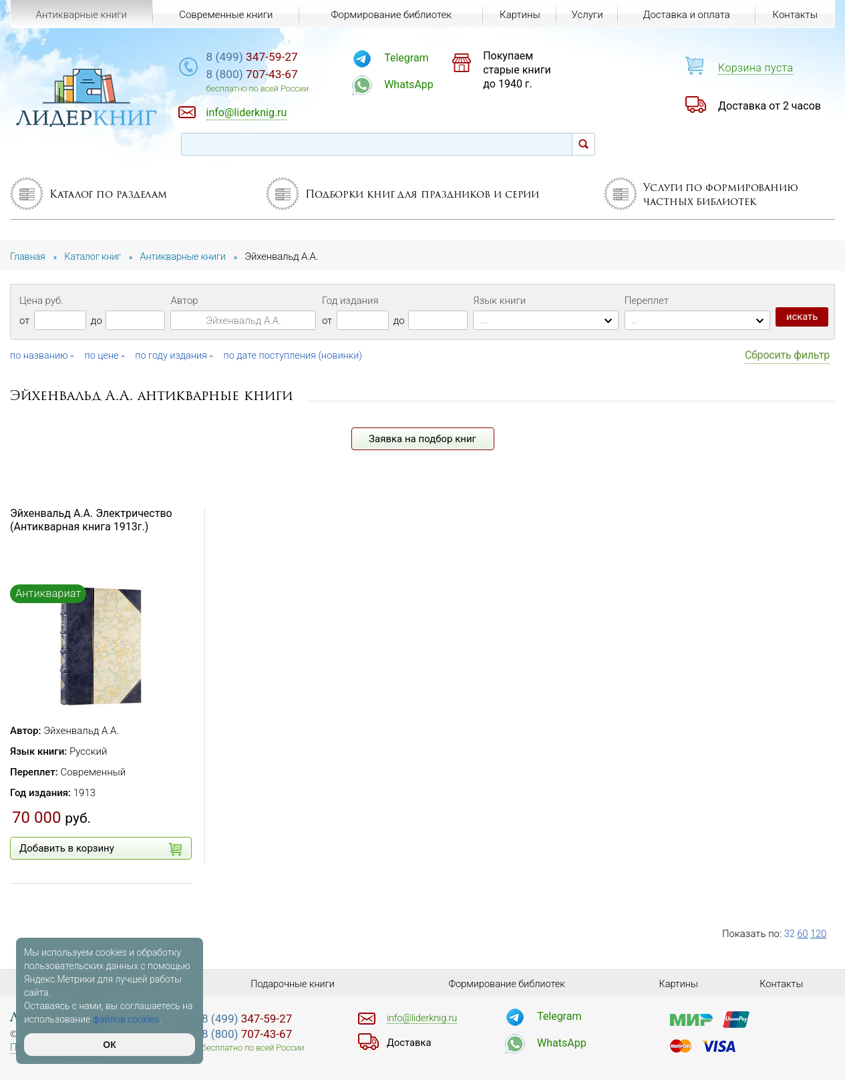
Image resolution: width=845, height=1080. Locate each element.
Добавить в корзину (100, 849)
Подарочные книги (292, 984)
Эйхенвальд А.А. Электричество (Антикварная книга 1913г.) (91, 519)
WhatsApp (425, 84)
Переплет (647, 301)
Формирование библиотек (389, 15)
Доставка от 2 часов (769, 106)
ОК (109, 1044)
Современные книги (225, 15)
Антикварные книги (80, 15)
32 (790, 934)
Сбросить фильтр (787, 355)
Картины (518, 15)
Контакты (794, 15)
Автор (184, 301)
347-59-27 (276, 58)
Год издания (350, 301)
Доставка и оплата (686, 15)
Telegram (422, 57)
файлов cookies (126, 1019)
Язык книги (499, 301)
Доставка (410, 1043)
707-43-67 (276, 76)
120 (819, 934)
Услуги (586, 15)
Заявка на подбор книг (422, 438)
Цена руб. (41, 301)
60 (803, 934)
